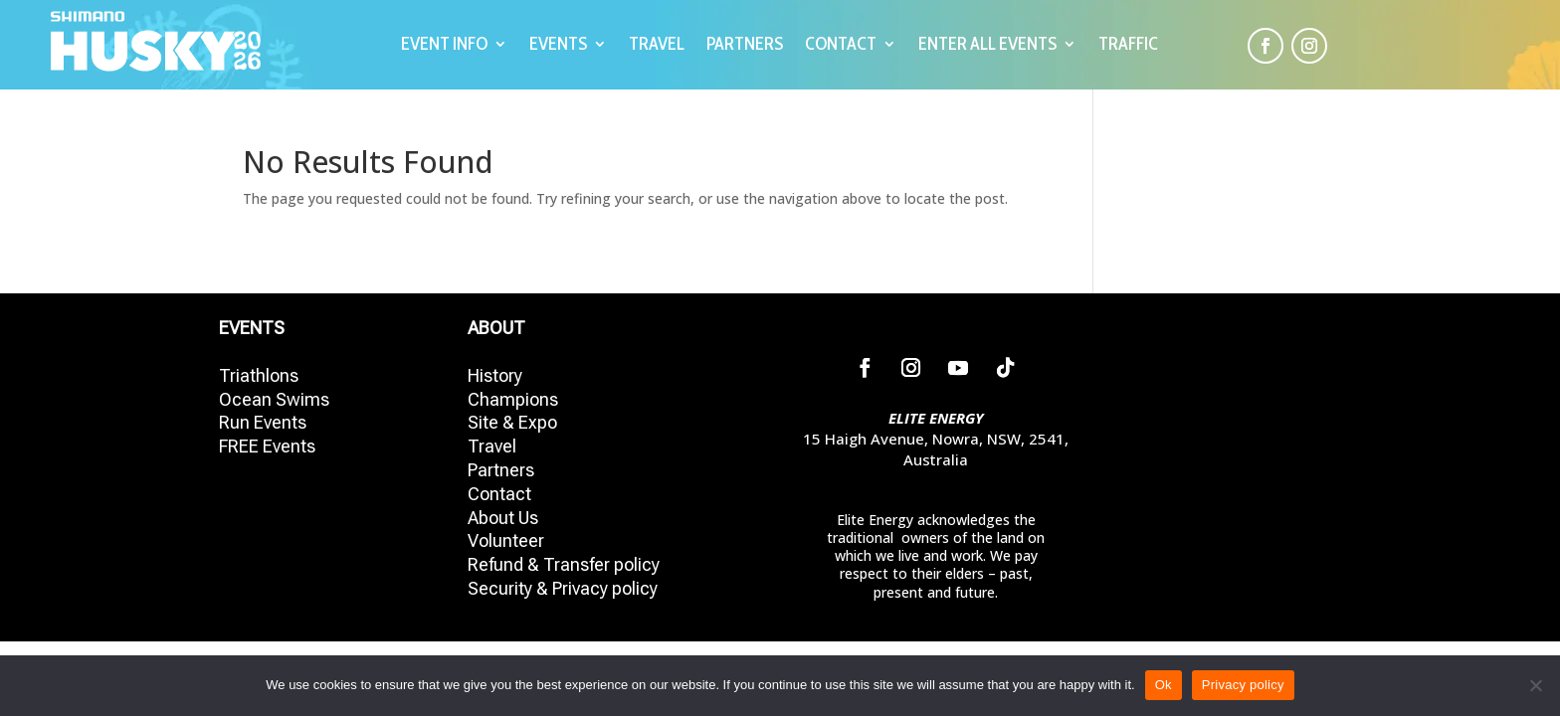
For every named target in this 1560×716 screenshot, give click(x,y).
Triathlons (258, 375)
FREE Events (267, 446)
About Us (503, 517)
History (495, 375)
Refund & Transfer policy (564, 564)
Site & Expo (512, 422)
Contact (499, 493)
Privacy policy (1243, 684)
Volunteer (506, 540)
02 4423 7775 (936, 480)
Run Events (262, 422)
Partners (501, 469)
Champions (513, 399)
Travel (492, 446)
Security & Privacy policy (563, 588)
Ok (1163, 684)
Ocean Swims (274, 399)
